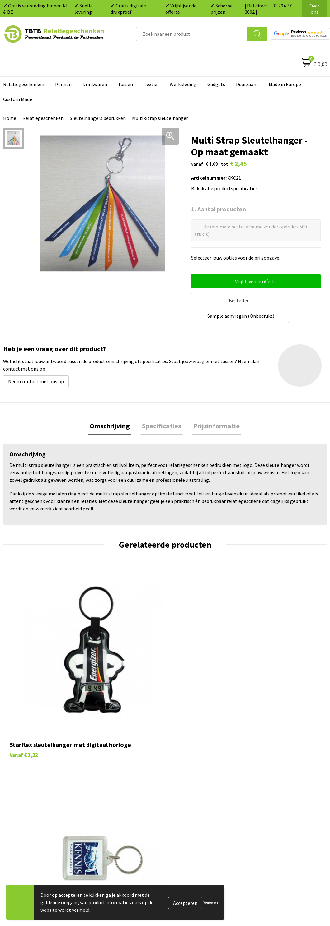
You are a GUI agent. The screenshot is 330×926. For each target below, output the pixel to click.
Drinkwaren (94, 84)
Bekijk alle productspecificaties (226, 188)
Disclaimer (264, 793)
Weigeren (210, 902)
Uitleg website (108, 765)
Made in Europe (285, 84)
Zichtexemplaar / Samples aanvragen (121, 807)
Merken (181, 812)
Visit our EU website (274, 812)
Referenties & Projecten (278, 774)
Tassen (125, 84)
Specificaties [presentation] (161, 409)
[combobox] (192, 34)
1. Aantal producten (218, 209)
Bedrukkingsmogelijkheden (122, 774)
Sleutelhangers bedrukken (98, 118)
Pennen (63, 84)
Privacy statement (272, 784)
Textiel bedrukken (192, 793)
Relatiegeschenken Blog (279, 765)
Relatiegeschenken (43, 118)
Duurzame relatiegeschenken (204, 765)
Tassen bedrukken (192, 755)
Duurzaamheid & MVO (115, 821)
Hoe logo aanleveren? (116, 793)
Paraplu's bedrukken (194, 802)
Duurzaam (247, 84)
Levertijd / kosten (111, 755)
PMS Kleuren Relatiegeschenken (127, 784)
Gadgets (216, 84)
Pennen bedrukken (193, 746)
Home (9, 118)
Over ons (314, 8)
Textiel (151, 84)
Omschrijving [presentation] (112, 409)
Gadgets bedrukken (193, 774)
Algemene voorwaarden (278, 802)
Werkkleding (183, 84)
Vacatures (263, 755)
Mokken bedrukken (193, 784)
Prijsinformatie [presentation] (214, 409)
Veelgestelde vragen (114, 746)
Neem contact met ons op (36, 364)
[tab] (112, 409)
